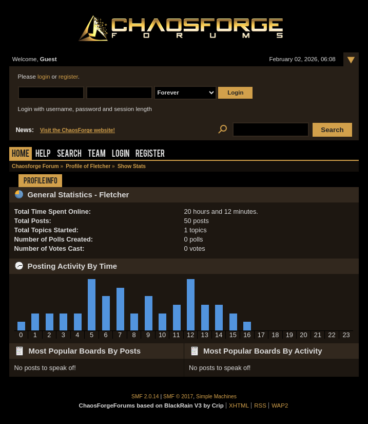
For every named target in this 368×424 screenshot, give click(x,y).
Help (43, 154)
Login (120, 154)
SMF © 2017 (178, 396)
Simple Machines (216, 396)
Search (69, 154)
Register (150, 154)
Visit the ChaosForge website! (77, 130)
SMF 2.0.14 (145, 396)
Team (97, 154)
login (43, 76)
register (68, 76)
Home (20, 154)
